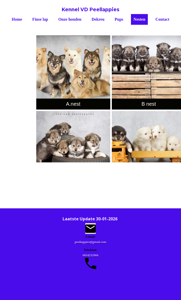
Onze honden (69, 19)
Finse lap (40, 19)
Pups (119, 19)
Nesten (139, 19)
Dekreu (98, 19)
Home (17, 19)
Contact (162, 19)
